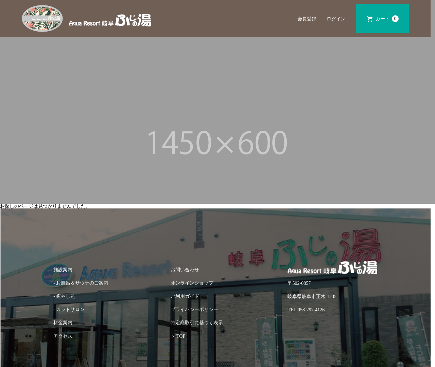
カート (387, 18)
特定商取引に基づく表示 (197, 322)
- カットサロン (69, 309)
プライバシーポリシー (194, 309)
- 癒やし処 (64, 296)
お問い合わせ (185, 269)
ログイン (336, 18)
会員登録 (306, 18)
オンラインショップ (192, 283)
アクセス (62, 336)
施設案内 (62, 269)
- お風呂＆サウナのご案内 (80, 283)
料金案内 (62, 322)
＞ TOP (178, 336)
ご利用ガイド (185, 296)
